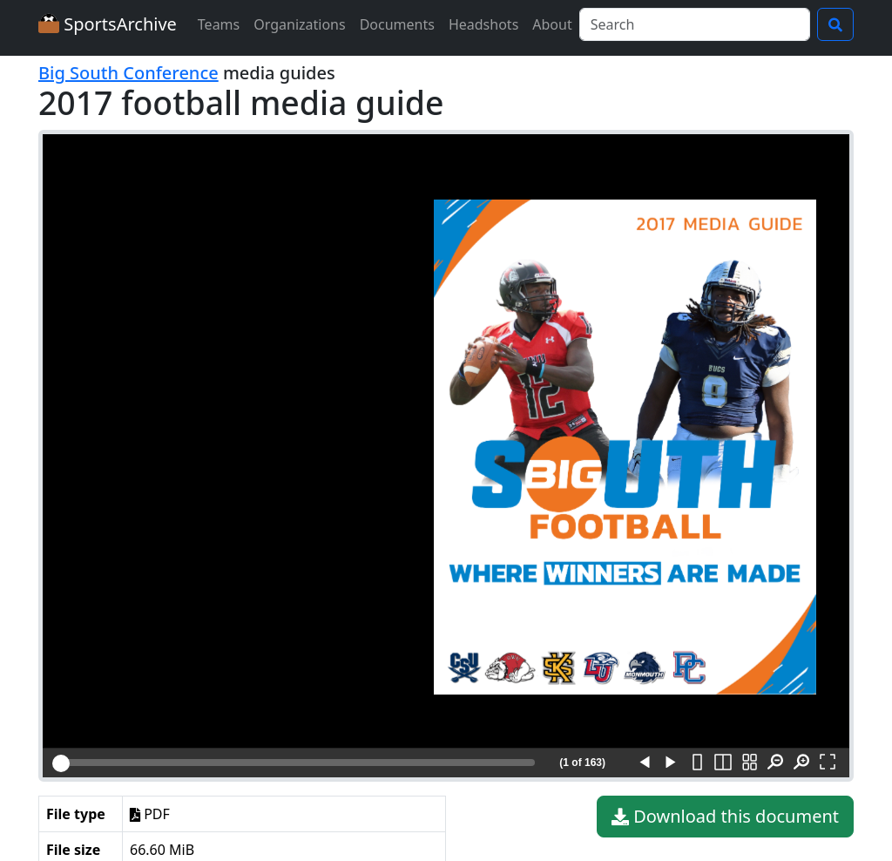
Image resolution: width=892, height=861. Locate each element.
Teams (219, 24)
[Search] (694, 24)
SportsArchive (107, 24)
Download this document (725, 816)
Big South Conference (128, 73)
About (551, 24)
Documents (397, 24)
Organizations (299, 24)
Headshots (483, 24)
